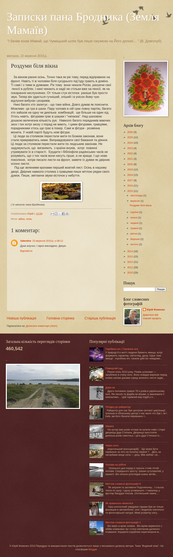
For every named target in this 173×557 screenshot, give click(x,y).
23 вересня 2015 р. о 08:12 (47, 240)
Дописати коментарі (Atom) (41, 325)
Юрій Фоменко (156, 309)
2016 (130, 185)
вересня (135, 200)
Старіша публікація (100, 318)
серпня (134, 212)
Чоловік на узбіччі (115, 464)
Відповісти (26, 250)
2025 (130, 137)
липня (134, 217)
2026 (130, 132)
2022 (130, 153)
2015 (130, 191)
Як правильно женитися (119, 503)
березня (135, 239)
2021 (130, 158)
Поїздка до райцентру (118, 406)
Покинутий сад (113, 368)
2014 (130, 251)
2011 (130, 267)
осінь (29, 218)
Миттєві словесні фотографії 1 (123, 522)
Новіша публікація (21, 318)
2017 (130, 180)
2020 (130, 164)
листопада (136, 195)
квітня (134, 233)
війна (21, 218)
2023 (130, 148)
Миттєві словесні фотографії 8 (123, 483)
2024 (130, 142)
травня (134, 228)
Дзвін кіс (110, 387)
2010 (130, 272)
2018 (130, 174)
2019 (130, 169)
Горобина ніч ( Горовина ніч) (121, 348)
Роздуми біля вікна (140, 205)
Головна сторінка (60, 318)
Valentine (25, 240)
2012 (130, 261)
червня (134, 223)
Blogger (92, 549)
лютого (134, 244)
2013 (130, 256)
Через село (111, 445)
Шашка (109, 426)
